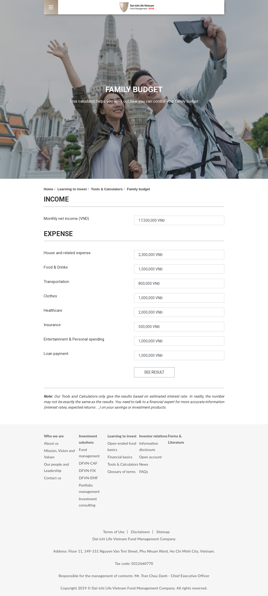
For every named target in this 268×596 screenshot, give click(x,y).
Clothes (50, 296)
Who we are (54, 436)
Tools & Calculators (107, 189)
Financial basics (120, 457)
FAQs (143, 471)
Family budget (138, 189)
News (143, 464)
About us (51, 443)
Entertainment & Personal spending (74, 339)
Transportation (56, 281)
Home (48, 189)
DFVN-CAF (88, 463)
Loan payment (56, 353)
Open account (150, 457)
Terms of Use (114, 532)
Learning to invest (72, 189)
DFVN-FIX (87, 470)
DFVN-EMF (88, 478)
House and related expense (67, 252)
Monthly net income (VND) (66, 218)
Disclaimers (140, 532)
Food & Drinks (56, 267)
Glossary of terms (122, 471)
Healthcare (53, 310)
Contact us (52, 478)
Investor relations (153, 436)
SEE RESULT (154, 372)
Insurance (52, 324)
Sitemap (163, 532)
